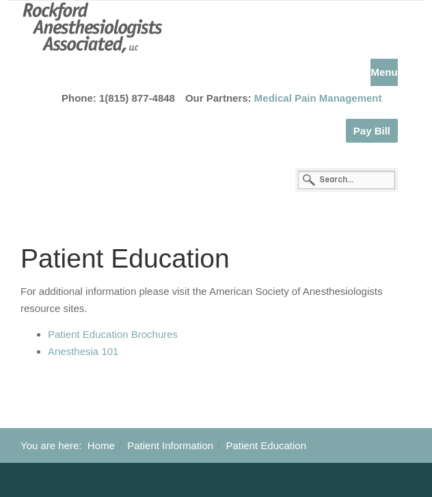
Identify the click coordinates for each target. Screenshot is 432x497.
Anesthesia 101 (83, 351)
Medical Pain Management (318, 98)
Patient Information (170, 445)
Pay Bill (371, 131)
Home (101, 445)
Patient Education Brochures (113, 334)
